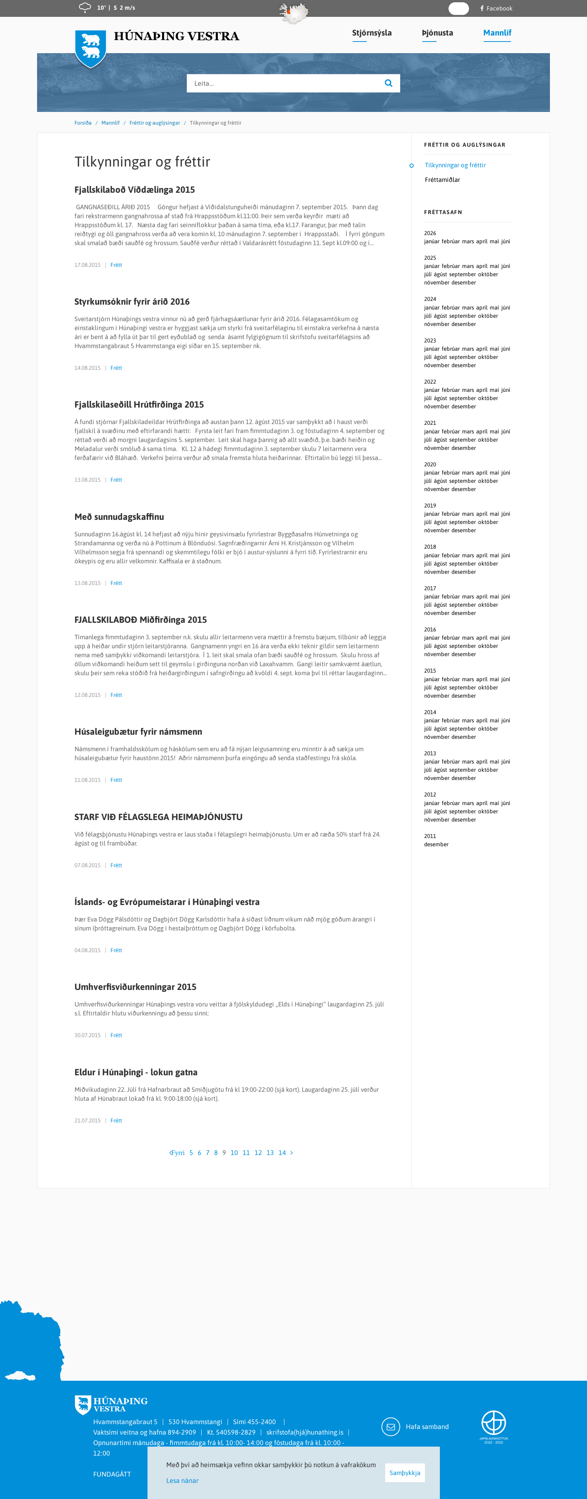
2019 (430, 505)
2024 (430, 299)
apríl (482, 241)
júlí (428, 274)
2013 (430, 753)
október (488, 274)
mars (468, 241)
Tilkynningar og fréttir (215, 123)
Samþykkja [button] (405, 1473)
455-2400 (263, 1422)
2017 (430, 588)
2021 (430, 423)
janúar (432, 241)
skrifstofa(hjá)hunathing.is (305, 1432)
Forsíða (83, 123)
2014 (430, 712)
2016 (430, 629)
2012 (430, 794)
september (463, 274)
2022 (430, 381)
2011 (430, 836)
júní (505, 241)
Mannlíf (110, 123)
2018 (430, 546)
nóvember (437, 282)
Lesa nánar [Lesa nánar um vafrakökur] (182, 1480)
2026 (430, 233)
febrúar (451, 241)
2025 (430, 258)
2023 (430, 340)
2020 (430, 464)
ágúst (441, 274)
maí (495, 241)
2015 (430, 670)
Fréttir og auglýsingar (155, 123)
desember (463, 282)
